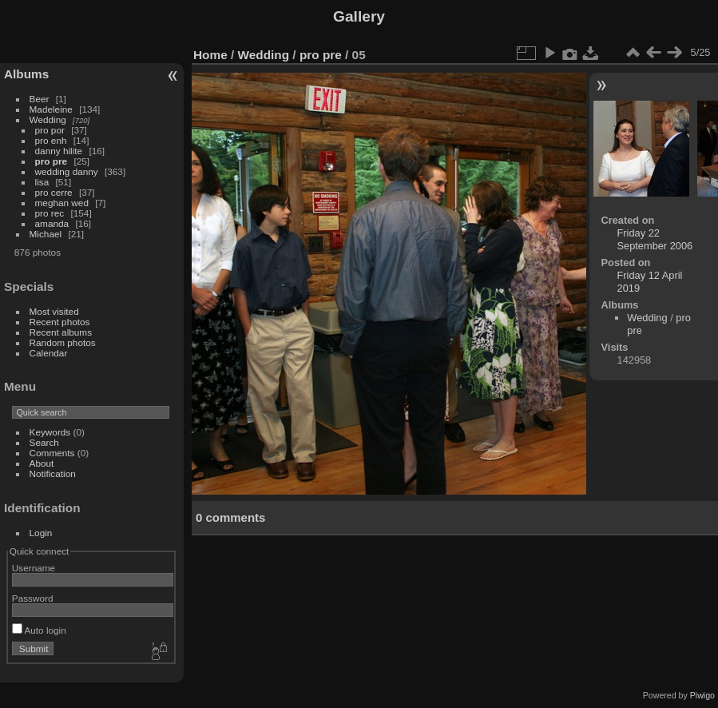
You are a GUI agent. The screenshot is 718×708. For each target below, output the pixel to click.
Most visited (54, 311)
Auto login (39, 630)
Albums (26, 74)
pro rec (50, 213)
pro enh (51, 140)
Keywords (50, 432)
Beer (40, 98)
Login (41, 532)
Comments (52, 452)
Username (33, 568)
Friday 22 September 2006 (655, 239)
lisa (42, 182)
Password (33, 598)
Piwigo (702, 695)
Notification (53, 473)
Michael (46, 234)
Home (210, 55)
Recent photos (60, 321)
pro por (50, 130)
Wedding (48, 119)
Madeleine (51, 109)
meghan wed (62, 202)
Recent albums (61, 332)
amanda (52, 223)
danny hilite (59, 150)
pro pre (51, 161)
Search (44, 442)
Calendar (49, 353)
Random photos (63, 342)
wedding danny (66, 171)
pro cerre (54, 192)
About (42, 463)
